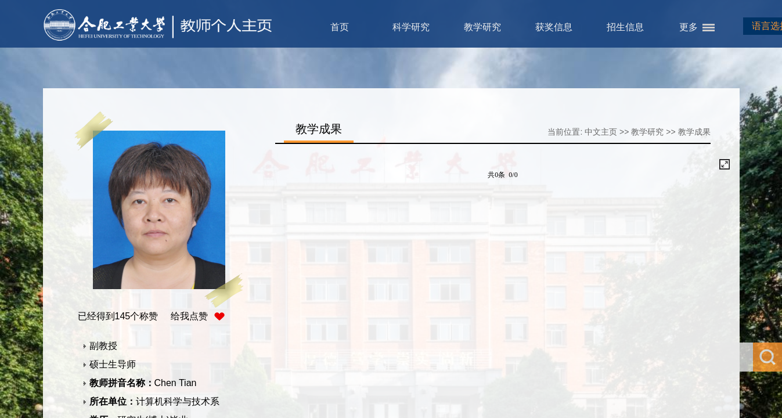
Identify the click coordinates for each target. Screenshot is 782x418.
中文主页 (601, 131)
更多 (688, 27)
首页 (339, 27)
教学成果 (694, 131)
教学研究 (482, 27)
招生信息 (625, 27)
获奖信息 (553, 27)
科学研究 (411, 27)
